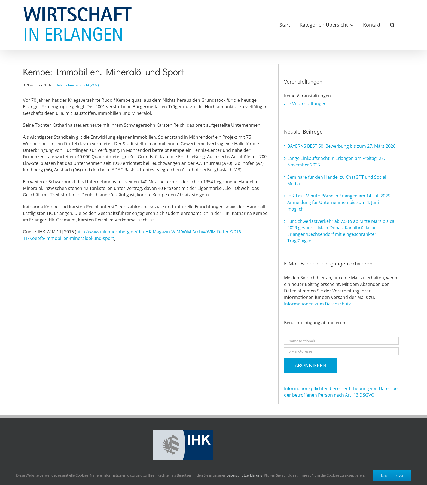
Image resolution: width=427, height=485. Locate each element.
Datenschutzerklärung (244, 475)
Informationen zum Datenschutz (317, 304)
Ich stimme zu (392, 475)
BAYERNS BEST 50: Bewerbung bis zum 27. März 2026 (341, 146)
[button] (392, 24)
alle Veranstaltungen (305, 104)
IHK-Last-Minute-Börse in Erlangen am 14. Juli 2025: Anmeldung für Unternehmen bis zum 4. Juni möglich (339, 202)
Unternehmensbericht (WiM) (77, 85)
